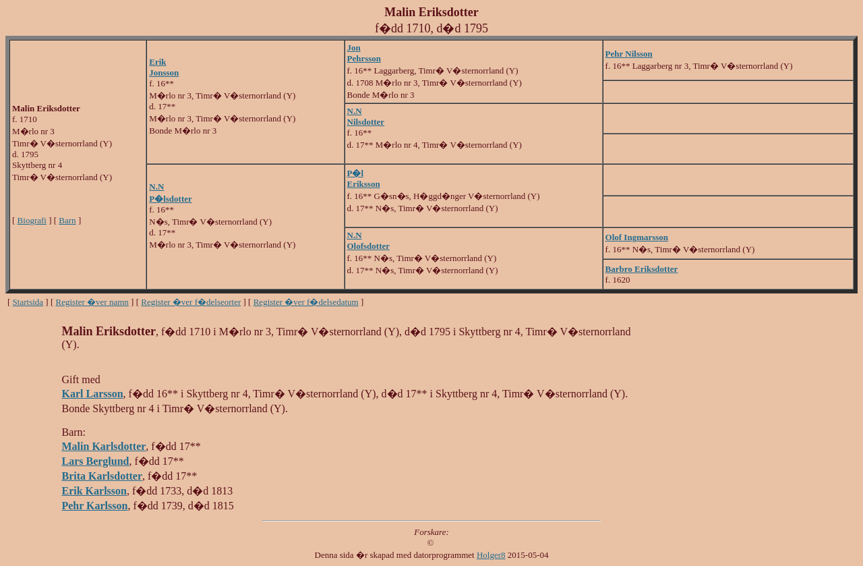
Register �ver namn (92, 302)
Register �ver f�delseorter (191, 302)
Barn (67, 220)
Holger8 (491, 555)
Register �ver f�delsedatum (306, 302)
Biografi (32, 220)
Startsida (28, 302)
